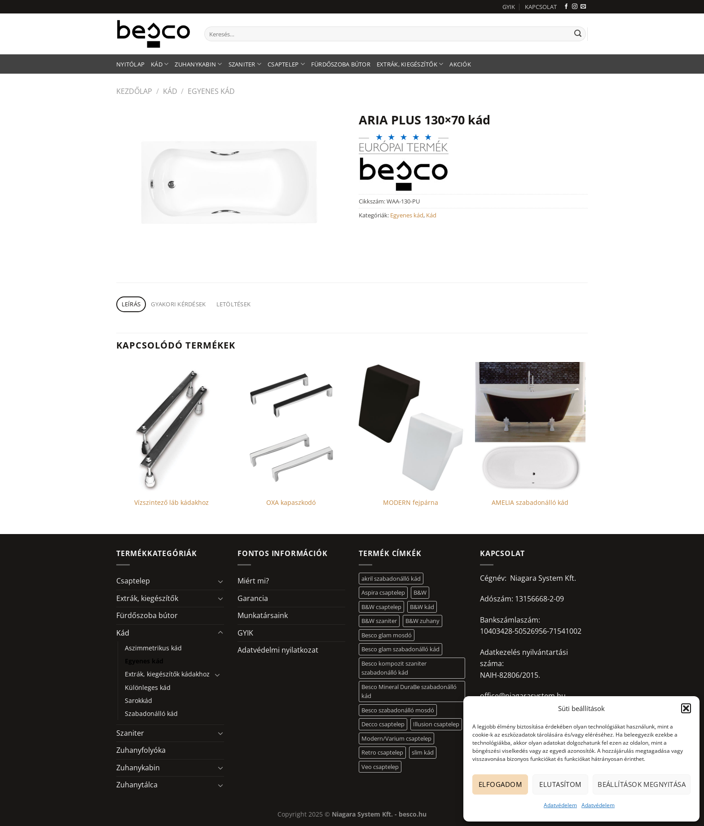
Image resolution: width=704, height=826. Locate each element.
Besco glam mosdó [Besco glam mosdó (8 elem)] (386, 635)
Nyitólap (130, 64)
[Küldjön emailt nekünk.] (583, 7)
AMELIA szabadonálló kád (530, 503)
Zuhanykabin (198, 64)
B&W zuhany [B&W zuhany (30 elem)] (422, 621)
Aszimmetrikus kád (153, 648)
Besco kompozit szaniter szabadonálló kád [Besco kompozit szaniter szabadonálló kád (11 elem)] (394, 667)
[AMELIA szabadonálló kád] (530, 427)
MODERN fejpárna (410, 503)
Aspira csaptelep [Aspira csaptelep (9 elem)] (383, 592)
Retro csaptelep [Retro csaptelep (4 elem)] (382, 752)
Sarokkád (138, 700)
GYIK (508, 7)
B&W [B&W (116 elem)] (420, 592)
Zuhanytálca (137, 785)
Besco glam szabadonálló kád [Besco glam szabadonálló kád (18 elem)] (400, 649)
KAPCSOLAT (541, 7)
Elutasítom (560, 784)
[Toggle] (220, 581)
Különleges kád (148, 687)
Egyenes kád (211, 91)
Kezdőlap (134, 91)
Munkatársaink (263, 615)
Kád (159, 64)
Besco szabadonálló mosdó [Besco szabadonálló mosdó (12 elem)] (397, 710)
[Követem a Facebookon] (566, 7)
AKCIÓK (460, 64)
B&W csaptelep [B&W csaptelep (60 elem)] (381, 607)
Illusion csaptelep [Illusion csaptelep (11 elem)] (436, 724)
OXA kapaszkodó (291, 503)
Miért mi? (253, 581)
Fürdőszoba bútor (340, 64)
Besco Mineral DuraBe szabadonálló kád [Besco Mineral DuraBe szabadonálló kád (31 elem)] (409, 691)
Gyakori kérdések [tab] (178, 304)
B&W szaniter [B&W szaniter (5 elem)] (379, 621)
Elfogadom (500, 784)
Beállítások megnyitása (642, 784)
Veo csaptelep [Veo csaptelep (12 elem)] (380, 767)
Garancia (253, 598)
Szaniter (245, 64)
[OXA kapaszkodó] (291, 427)
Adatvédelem (560, 805)
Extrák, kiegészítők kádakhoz (167, 674)
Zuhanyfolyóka (141, 750)
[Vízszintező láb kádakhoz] (171, 427)
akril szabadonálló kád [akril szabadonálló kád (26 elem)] (391, 578)
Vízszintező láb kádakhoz (171, 503)
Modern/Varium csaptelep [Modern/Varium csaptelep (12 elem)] (396, 738)
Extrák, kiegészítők (410, 64)
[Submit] (577, 34)
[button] (686, 708)
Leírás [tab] (131, 304)
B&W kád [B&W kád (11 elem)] (422, 607)
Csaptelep (286, 64)
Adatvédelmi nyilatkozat (278, 650)
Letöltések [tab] (233, 304)
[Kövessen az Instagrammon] (574, 7)
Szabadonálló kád (151, 713)
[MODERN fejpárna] (410, 427)
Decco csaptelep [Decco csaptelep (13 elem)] (383, 724)
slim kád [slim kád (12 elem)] (423, 752)
